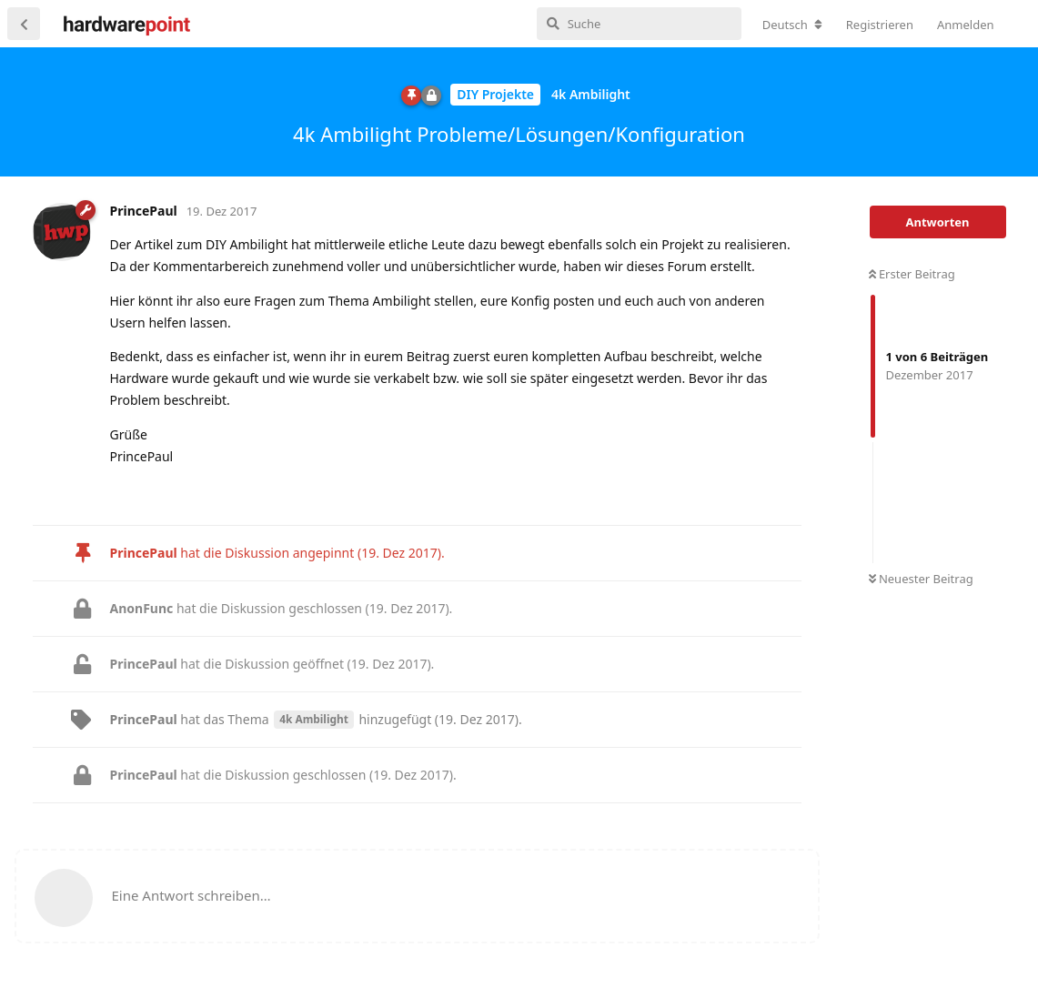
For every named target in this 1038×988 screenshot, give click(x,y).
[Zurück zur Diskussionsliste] (23, 23)
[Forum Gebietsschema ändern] (792, 24)
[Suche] (639, 23)
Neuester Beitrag (921, 578)
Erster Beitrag (912, 274)
